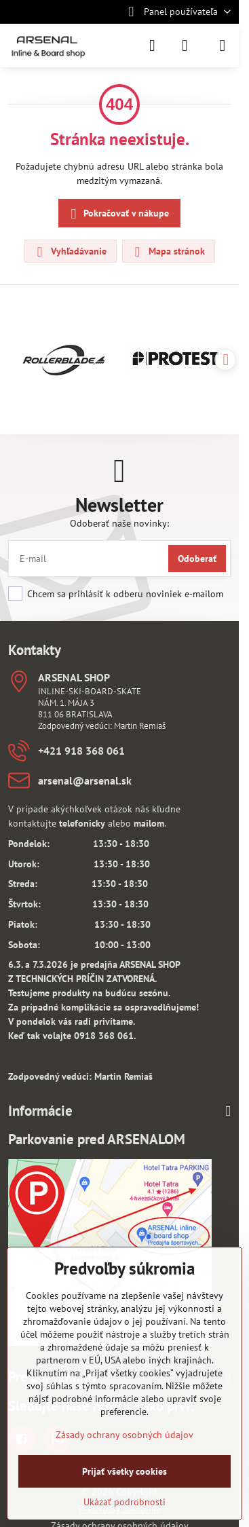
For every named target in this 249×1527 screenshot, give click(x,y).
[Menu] (222, 45)
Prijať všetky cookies (124, 1471)
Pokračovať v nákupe (117, 214)
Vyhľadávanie (70, 252)
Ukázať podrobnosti (124, 1502)
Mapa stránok (168, 252)
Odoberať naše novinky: (119, 523)
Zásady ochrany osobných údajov (124, 1435)
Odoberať (197, 558)
